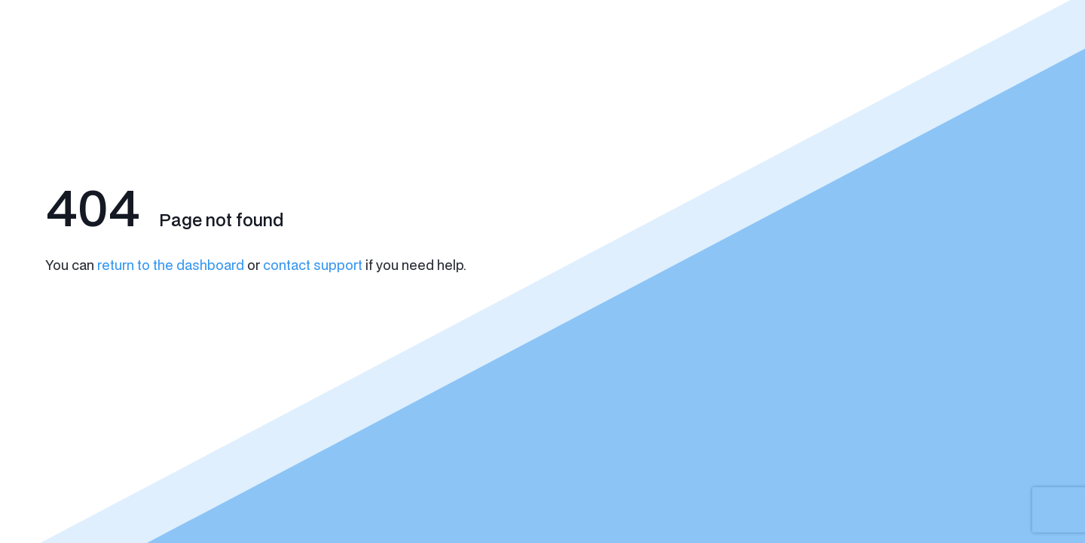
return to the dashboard (170, 265)
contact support (312, 265)
